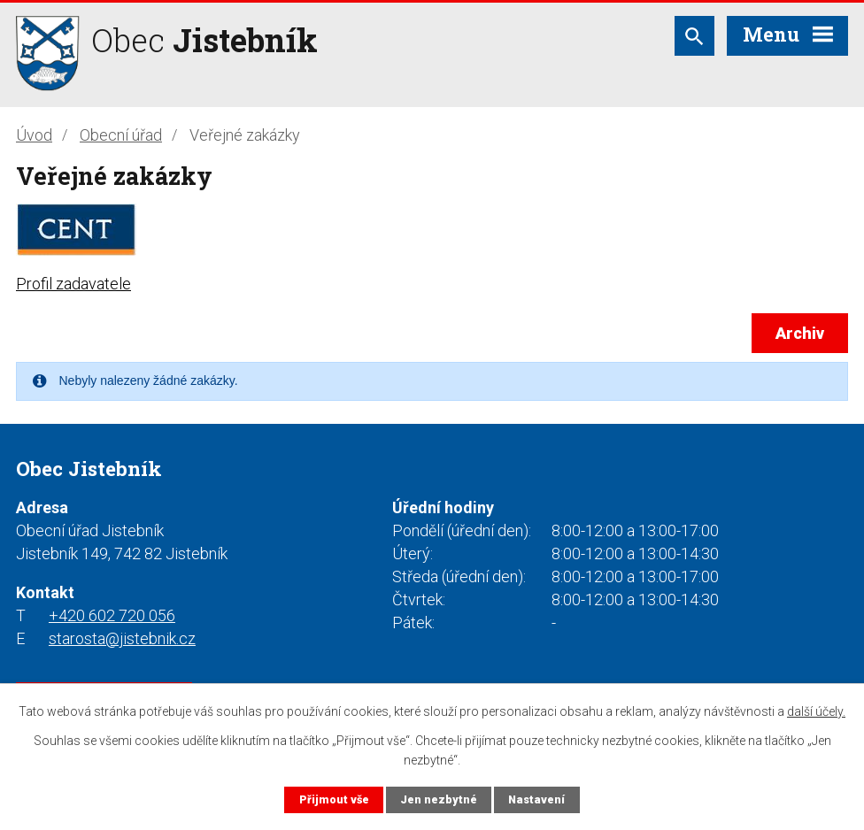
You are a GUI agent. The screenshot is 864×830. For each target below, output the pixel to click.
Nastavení (536, 799)
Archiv (799, 333)
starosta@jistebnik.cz (122, 638)
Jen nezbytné (438, 799)
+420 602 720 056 (112, 615)
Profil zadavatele (73, 283)
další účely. (816, 711)
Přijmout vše (334, 799)
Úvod (34, 135)
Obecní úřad (121, 135)
